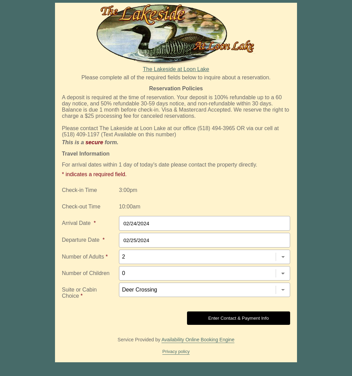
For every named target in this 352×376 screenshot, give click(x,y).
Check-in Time (79, 190)
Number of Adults (85, 257)
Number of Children (86, 273)
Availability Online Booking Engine (198, 339)
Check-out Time (81, 206)
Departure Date (83, 240)
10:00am (129, 206)
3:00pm (128, 190)
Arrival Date (79, 223)
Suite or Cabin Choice (79, 293)
